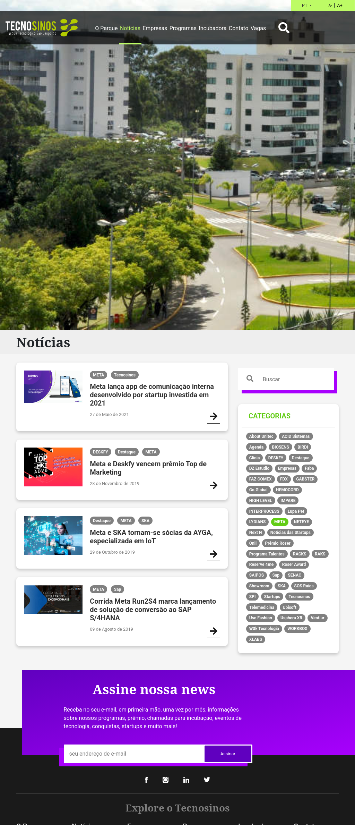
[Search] (298, 379)
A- (330, 5)
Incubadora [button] (212, 28)
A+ (340, 5)
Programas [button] (183, 28)
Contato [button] (239, 28)
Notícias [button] (130, 28)
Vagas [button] (258, 28)
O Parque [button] (106, 28)
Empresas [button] (154, 28)
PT (305, 5)
